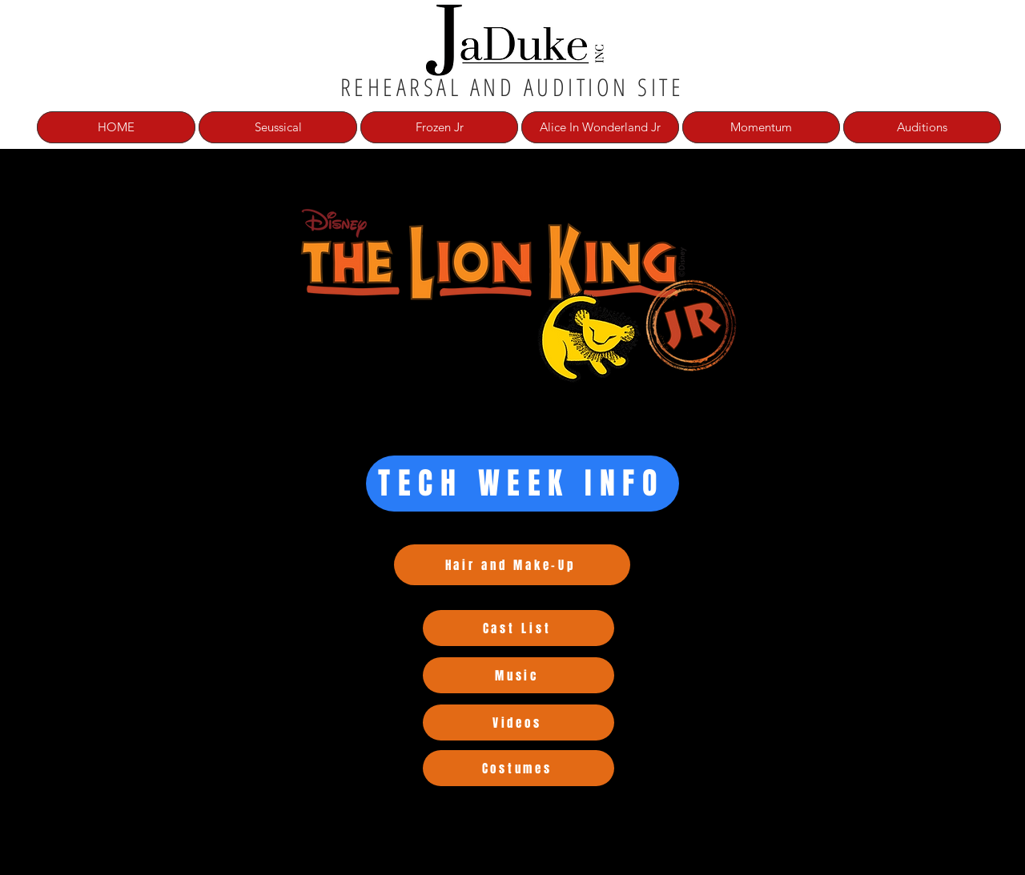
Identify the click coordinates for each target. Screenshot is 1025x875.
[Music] (518, 675)
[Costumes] (518, 768)
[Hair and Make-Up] (512, 564)
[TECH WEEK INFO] (522, 484)
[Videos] (518, 722)
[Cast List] (518, 628)
